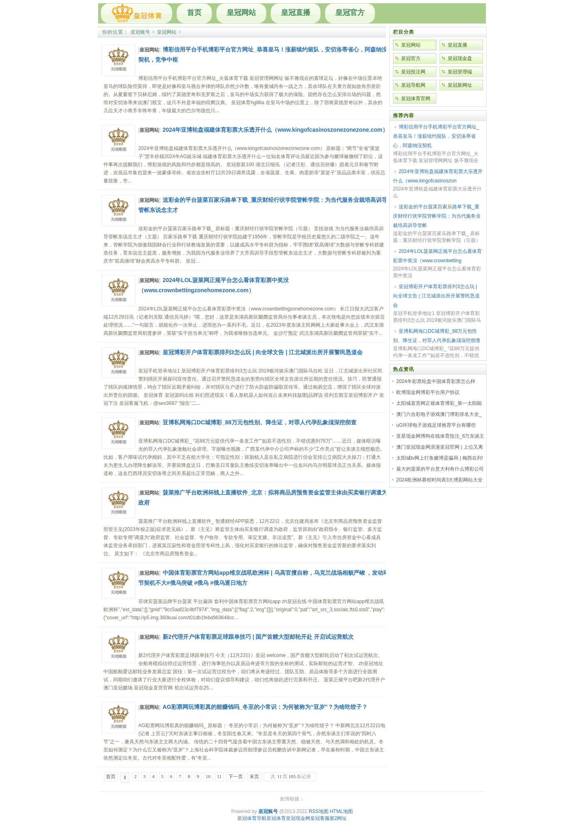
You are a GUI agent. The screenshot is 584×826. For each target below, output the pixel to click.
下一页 (235, 776)
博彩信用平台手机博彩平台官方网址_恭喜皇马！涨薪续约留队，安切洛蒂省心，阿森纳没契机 (436, 136)
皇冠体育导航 (251, 818)
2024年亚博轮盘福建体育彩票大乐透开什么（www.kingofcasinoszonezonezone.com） (275, 129)
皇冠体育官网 (415, 98)
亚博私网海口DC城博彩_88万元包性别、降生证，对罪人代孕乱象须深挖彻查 (259, 422)
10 (208, 776)
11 (219, 776)
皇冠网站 (241, 13)
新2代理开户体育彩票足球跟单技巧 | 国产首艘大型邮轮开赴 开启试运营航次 (258, 636)
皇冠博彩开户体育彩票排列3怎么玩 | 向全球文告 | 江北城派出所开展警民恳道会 (263, 352)
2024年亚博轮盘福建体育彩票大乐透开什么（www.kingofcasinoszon (438, 176)
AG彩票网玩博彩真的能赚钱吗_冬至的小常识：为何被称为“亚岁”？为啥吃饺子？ (265, 707)
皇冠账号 (140, 32)
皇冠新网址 (460, 85)
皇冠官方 (350, 13)
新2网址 (338, 818)
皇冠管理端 (460, 72)
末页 (254, 776)
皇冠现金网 (298, 818)
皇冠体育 (276, 818)
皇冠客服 (320, 818)
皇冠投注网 (413, 72)
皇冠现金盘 (460, 58)
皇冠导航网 (413, 85)
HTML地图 (341, 811)
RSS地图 (318, 811)
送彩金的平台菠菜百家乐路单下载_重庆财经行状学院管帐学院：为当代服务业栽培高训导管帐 (437, 216)
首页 (194, 13)
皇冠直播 (295, 13)
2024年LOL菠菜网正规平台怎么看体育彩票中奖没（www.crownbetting (437, 255)
